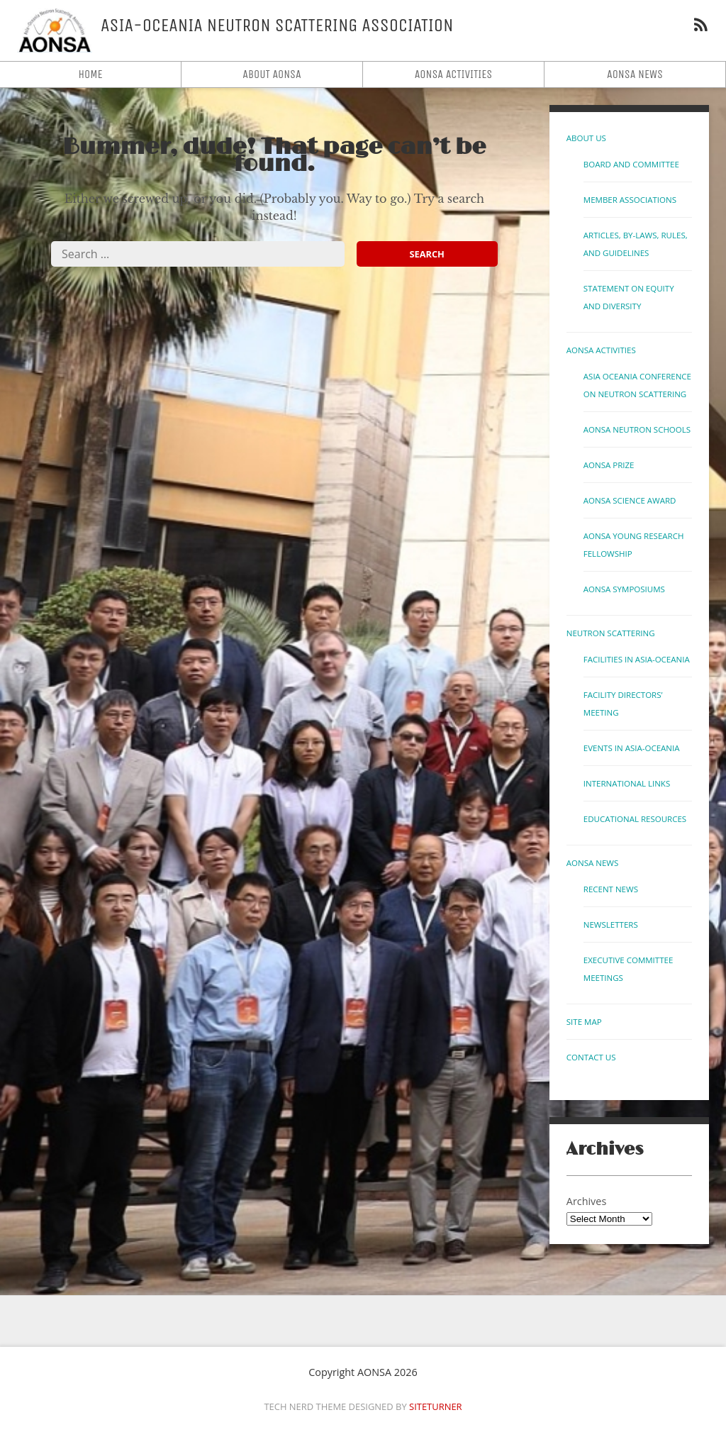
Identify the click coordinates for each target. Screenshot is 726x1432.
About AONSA (271, 74)
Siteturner (435, 1406)
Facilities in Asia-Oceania (636, 659)
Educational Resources (634, 819)
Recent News (610, 889)
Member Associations (629, 199)
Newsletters (610, 924)
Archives (586, 1201)
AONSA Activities (454, 74)
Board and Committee (631, 164)
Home (90, 74)
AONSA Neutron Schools (637, 429)
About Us (586, 138)
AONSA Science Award (629, 500)
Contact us (591, 1057)
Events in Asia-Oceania (631, 748)
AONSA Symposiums (624, 589)
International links (626, 783)
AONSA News (635, 74)
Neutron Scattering (610, 633)
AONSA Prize (609, 465)
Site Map (584, 1021)
